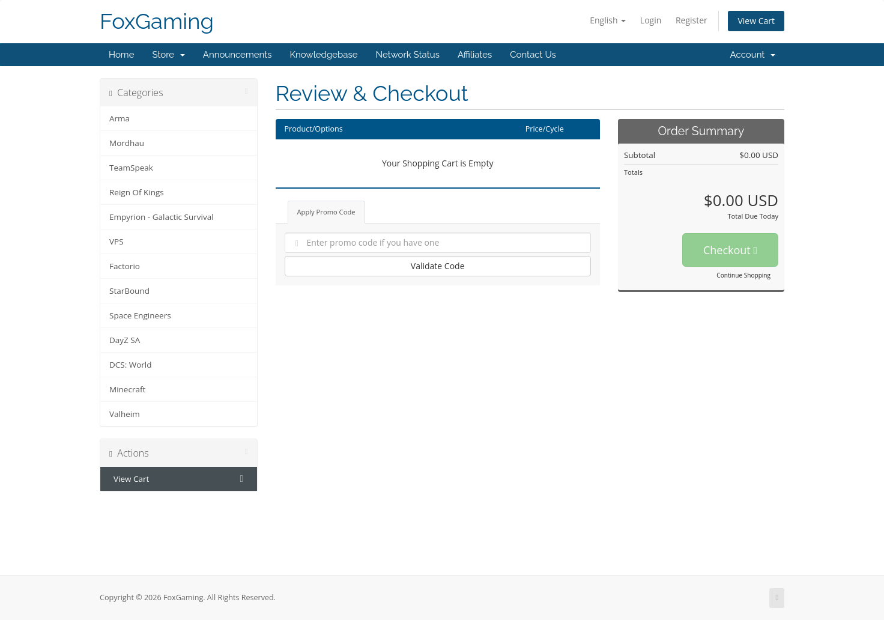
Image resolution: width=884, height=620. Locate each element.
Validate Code (438, 266)
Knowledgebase (323, 54)
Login (650, 20)
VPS (116, 241)
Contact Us (533, 54)
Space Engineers (140, 315)
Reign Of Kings (136, 192)
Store (168, 54)
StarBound (129, 290)
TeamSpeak (131, 167)
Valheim (124, 414)
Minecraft (127, 389)
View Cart (756, 20)
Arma (119, 118)
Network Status (407, 54)
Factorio (124, 266)
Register (691, 20)
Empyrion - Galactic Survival (161, 216)
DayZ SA (124, 340)
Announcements (237, 54)
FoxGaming (157, 21)
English (608, 20)
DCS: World (130, 364)
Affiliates (475, 54)
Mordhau (126, 143)
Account (752, 54)
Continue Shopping (743, 275)
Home (121, 54)
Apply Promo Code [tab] (326, 211)
